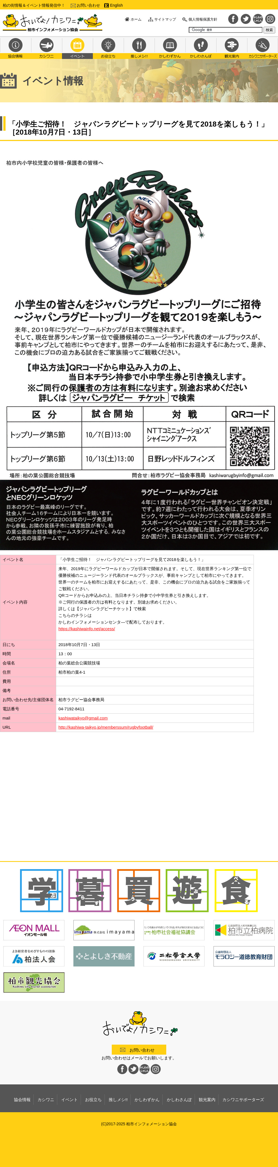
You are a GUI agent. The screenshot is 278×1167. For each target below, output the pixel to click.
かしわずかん (170, 47)
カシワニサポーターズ (262, 47)
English (116, 5)
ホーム (136, 19)
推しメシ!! (139, 47)
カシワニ (46, 47)
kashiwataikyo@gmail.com (83, 718)
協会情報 (15, 47)
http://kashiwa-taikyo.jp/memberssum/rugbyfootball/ (105, 727)
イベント (77, 47)
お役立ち (108, 47)
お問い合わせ (88, 5)
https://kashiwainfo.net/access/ (86, 628)
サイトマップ (165, 19)
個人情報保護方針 (202, 19)
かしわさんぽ (200, 47)
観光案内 (231, 47)
